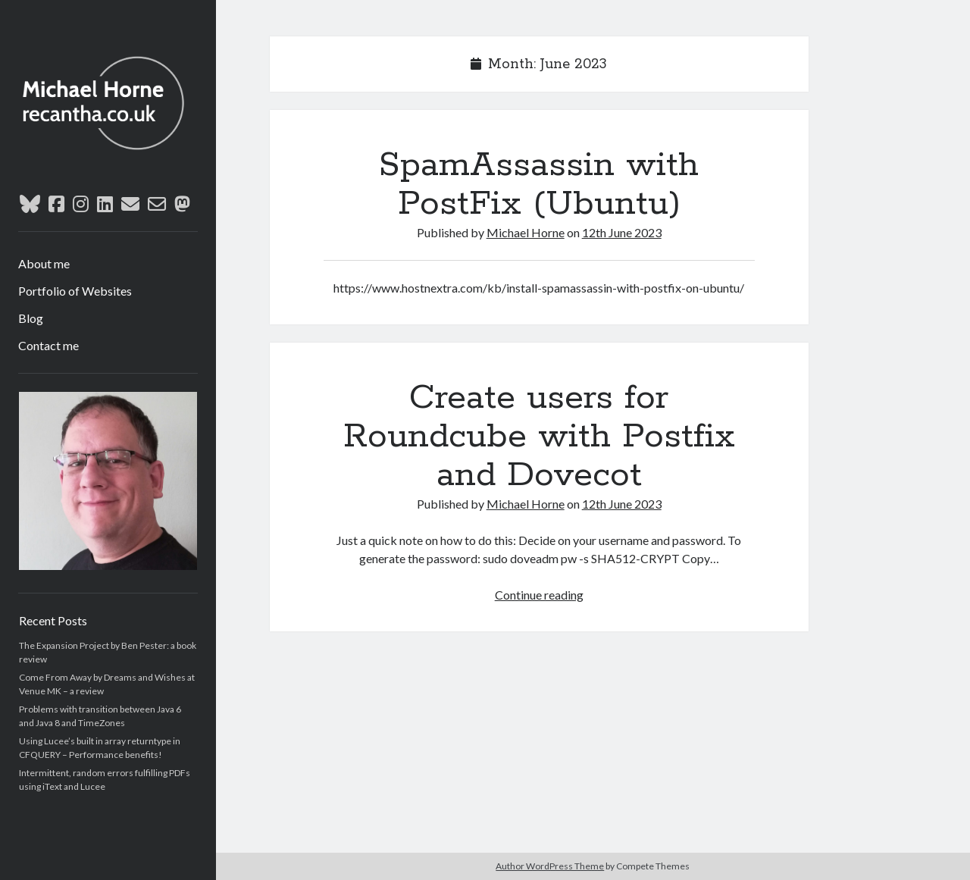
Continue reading (539, 594)
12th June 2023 (622, 232)
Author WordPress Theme (550, 866)
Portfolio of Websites (75, 290)
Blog (30, 318)
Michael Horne (526, 232)
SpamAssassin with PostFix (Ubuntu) (539, 184)
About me (44, 263)
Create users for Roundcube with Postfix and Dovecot (539, 436)
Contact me (48, 345)
